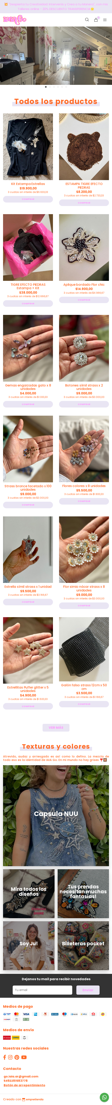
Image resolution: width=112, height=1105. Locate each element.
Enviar (87, 990)
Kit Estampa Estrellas (28, 184)
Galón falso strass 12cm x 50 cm (84, 687)
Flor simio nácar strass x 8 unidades (84, 588)
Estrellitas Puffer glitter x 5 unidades (28, 689)
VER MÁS (56, 727)
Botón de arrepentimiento (24, 1085)
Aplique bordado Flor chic (84, 284)
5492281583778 (16, 1081)
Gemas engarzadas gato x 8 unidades (28, 387)
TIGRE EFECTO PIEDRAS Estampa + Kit (28, 286)
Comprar (28, 199)
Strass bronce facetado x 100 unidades (27, 488)
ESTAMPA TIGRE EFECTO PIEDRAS (84, 186)
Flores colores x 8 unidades (84, 486)
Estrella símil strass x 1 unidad (28, 586)
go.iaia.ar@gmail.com (21, 1076)
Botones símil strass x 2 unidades (84, 387)
